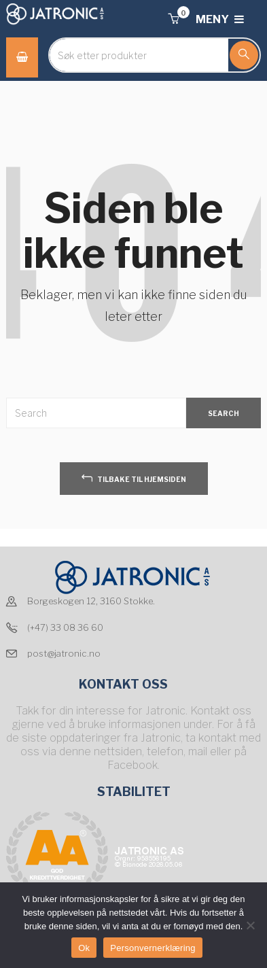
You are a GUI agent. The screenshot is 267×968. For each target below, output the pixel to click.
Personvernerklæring (152, 948)
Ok (84, 948)
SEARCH (223, 413)
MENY (220, 19)
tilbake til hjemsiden (134, 477)
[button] (173, 19)
